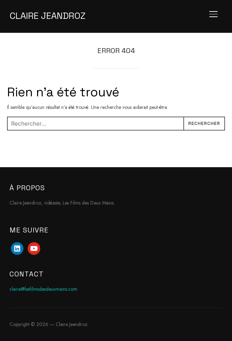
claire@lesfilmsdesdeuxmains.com (43, 289)
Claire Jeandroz (47, 16)
